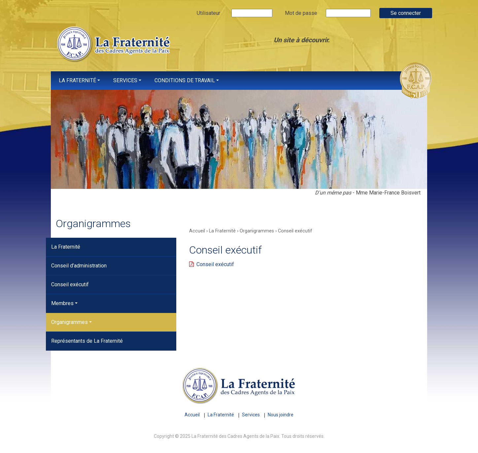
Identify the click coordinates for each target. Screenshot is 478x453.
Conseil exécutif (70, 284)
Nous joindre (280, 414)
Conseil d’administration (79, 265)
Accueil (192, 414)
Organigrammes (69, 322)
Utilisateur (208, 13)
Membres (62, 303)
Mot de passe (301, 13)
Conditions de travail (184, 80)
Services (125, 80)
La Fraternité (77, 80)
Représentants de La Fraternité (87, 341)
